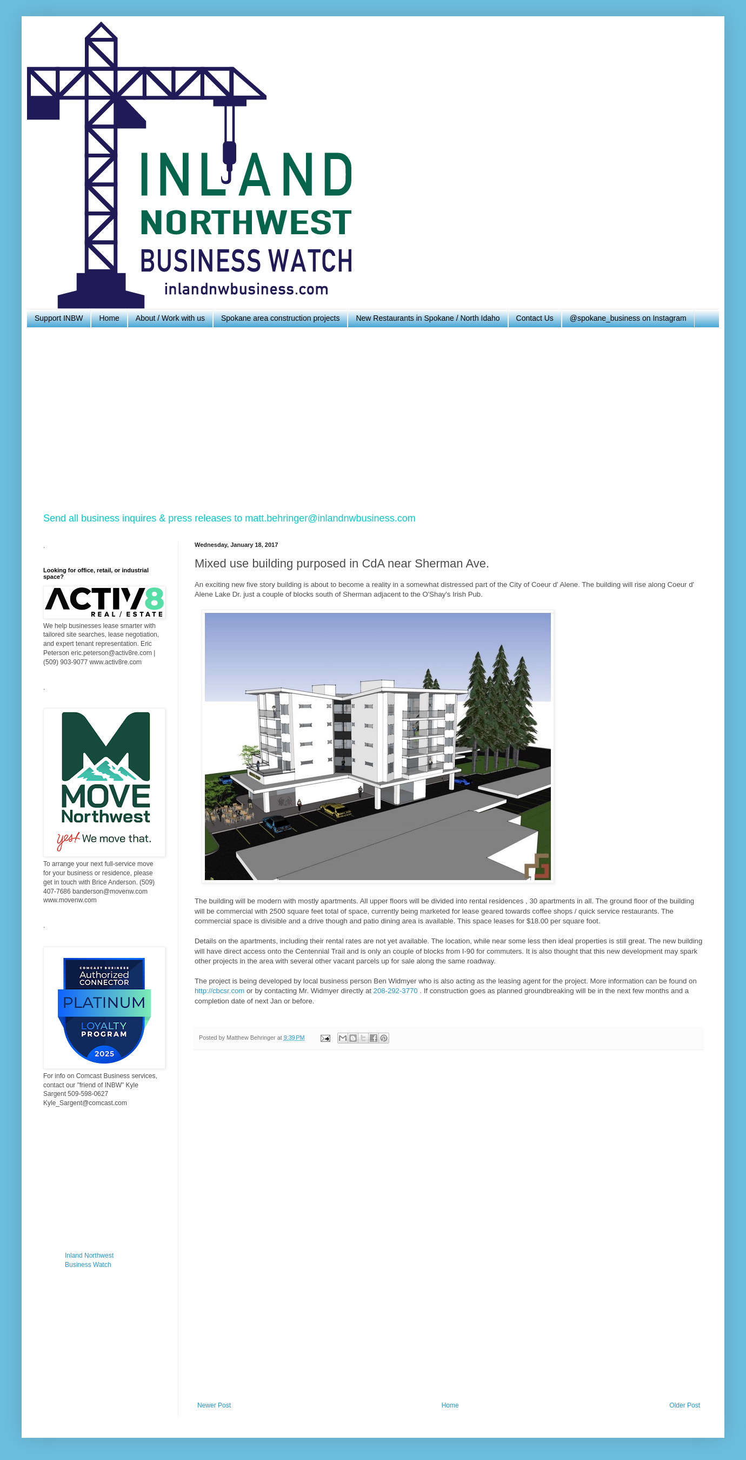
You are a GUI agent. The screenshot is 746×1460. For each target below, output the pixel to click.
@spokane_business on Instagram (628, 318)
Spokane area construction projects (280, 318)
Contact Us (535, 318)
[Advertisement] (367, 420)
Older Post (684, 1405)
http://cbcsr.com (219, 991)
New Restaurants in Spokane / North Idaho (427, 318)
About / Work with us (170, 318)
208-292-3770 (396, 991)
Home (109, 318)
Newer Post (214, 1405)
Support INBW (59, 318)
